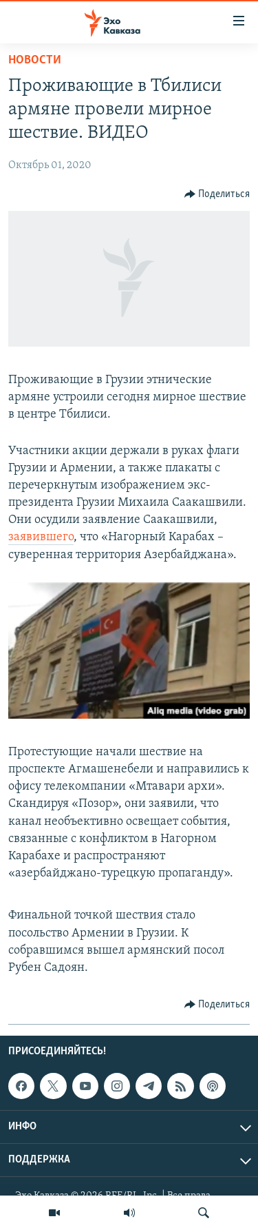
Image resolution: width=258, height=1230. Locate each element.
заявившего (41, 537)
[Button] (217, 194)
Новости (34, 60)
